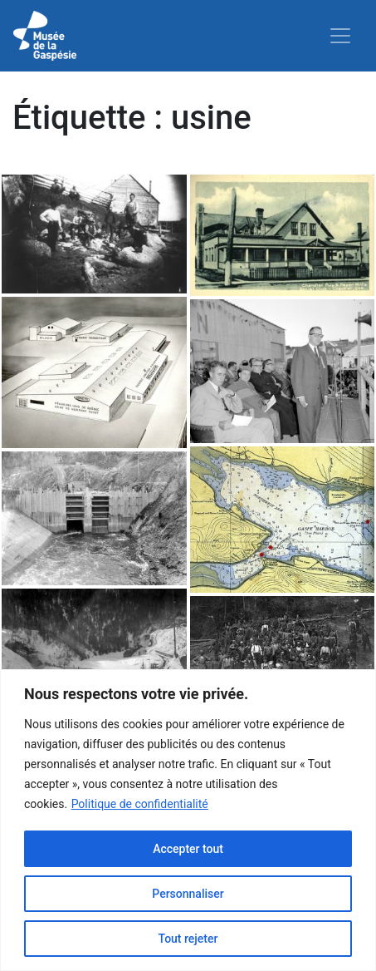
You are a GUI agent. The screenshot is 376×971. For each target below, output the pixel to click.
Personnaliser (187, 893)
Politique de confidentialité (139, 804)
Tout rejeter (188, 938)
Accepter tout (188, 848)
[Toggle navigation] (340, 36)
